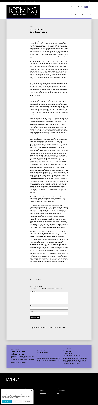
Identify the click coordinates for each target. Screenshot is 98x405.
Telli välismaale (43, 393)
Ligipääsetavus (60, 387)
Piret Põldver (42, 352)
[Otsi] (90, 7)
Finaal (39, 355)
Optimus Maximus (17, 354)
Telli (76, 6)
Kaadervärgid (67, 353)
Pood (68, 6)
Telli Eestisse (42, 390)
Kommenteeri (33, 291)
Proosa (67, 14)
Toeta (86, 6)
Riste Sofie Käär (17, 352)
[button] (31, 390)
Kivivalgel (67, 351)
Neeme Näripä (37, 29)
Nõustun (6, 401)
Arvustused (78, 14)
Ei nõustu (17, 401)
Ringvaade (85, 14)
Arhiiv (90, 14)
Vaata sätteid (27, 401)
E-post (32, 311)
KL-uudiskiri (80, 6)
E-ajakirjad (72, 6)
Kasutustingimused (61, 390)
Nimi (31, 305)
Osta (41, 387)
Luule (63, 14)
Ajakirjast (25, 387)
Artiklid (72, 14)
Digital (93, 403)
